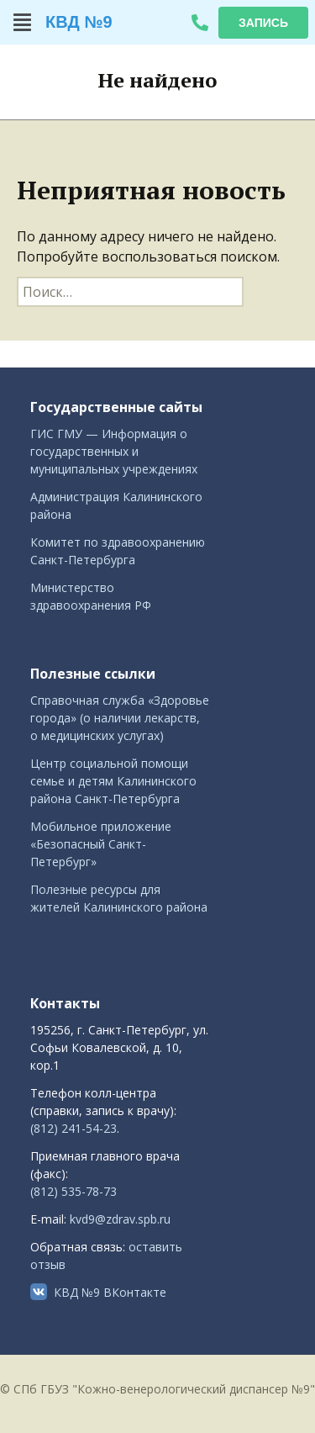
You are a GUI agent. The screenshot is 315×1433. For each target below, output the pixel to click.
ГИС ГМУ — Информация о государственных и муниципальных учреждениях (113, 451)
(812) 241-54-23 (73, 1128)
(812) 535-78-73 (73, 1191)
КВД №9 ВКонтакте (110, 1292)
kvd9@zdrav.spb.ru (120, 1219)
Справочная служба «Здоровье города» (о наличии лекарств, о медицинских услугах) (119, 717)
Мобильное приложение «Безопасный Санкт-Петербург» (100, 844)
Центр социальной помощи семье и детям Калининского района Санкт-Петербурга (113, 780)
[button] (23, 22)
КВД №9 (79, 22)
